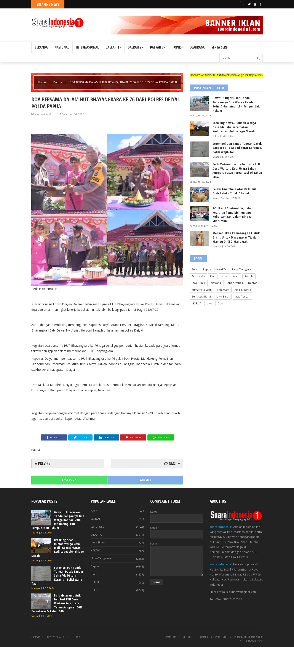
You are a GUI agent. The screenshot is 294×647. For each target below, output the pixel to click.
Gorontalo (198, 276)
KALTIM (248, 276)
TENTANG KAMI (253, 640)
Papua (58, 82)
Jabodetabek (235, 283)
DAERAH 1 (113, 47)
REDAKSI (188, 637)
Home (42, 82)
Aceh (236, 276)
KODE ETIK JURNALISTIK (213, 637)
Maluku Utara (243, 290)
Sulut (195, 269)
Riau (212, 276)
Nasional (216, 283)
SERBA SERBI (220, 47)
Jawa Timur (198, 283)
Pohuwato (223, 290)
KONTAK (170, 637)
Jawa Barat (222, 296)
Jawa (209, 303)
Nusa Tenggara (241, 269)
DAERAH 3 (158, 47)
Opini (220, 303)
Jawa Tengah (242, 296)
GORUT (196, 303)
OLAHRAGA (197, 47)
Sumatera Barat (201, 296)
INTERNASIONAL (87, 47)
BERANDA (41, 47)
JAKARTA (221, 269)
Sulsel (224, 276)
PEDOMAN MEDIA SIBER (248, 637)
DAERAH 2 (135, 47)
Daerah (252, 283)
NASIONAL (61, 47)
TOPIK (177, 47)
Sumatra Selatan (202, 290)
